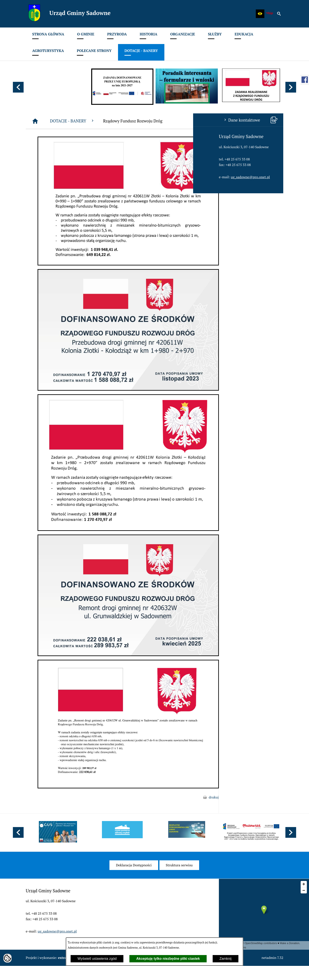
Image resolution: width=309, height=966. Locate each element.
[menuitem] (48, 35)
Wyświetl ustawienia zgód (97, 958)
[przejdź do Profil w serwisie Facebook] (304, 79)
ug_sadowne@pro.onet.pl (57, 177)
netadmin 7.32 (272, 957)
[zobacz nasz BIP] (269, 13)
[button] (260, 13)
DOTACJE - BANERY (137, 120)
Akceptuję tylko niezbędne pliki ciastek (168, 958)
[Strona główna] (99, 121)
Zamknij (226, 958)
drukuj (278, 797)
